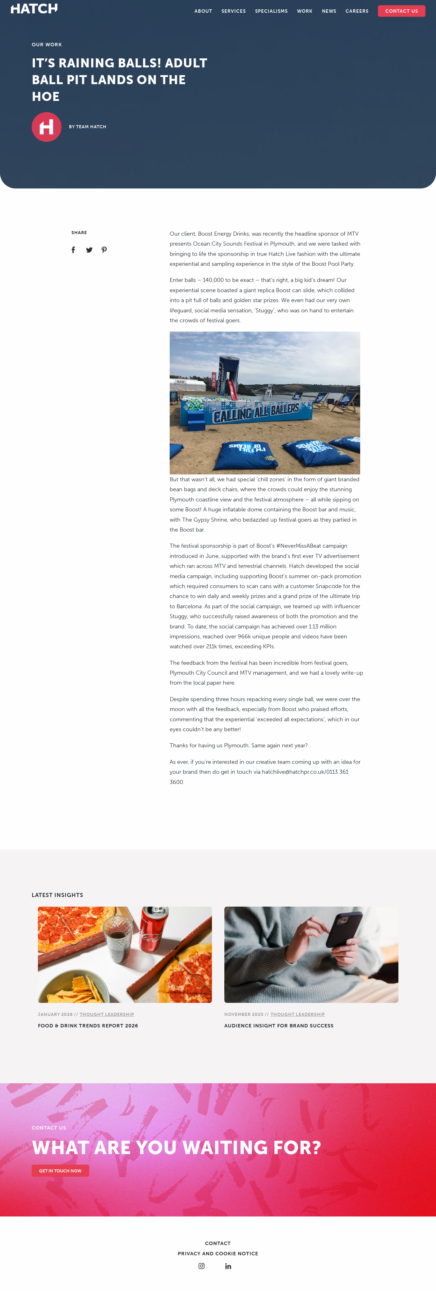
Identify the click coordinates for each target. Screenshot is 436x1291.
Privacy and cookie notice (218, 1254)
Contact (218, 1243)
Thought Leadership (107, 1014)
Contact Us (401, 11)
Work (305, 11)
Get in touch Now (60, 1171)
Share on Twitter (93, 251)
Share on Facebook (78, 251)
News (329, 11)
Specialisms (271, 11)
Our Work (47, 45)
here (228, 682)
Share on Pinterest (108, 251)
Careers (357, 11)
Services (234, 11)
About (203, 11)
